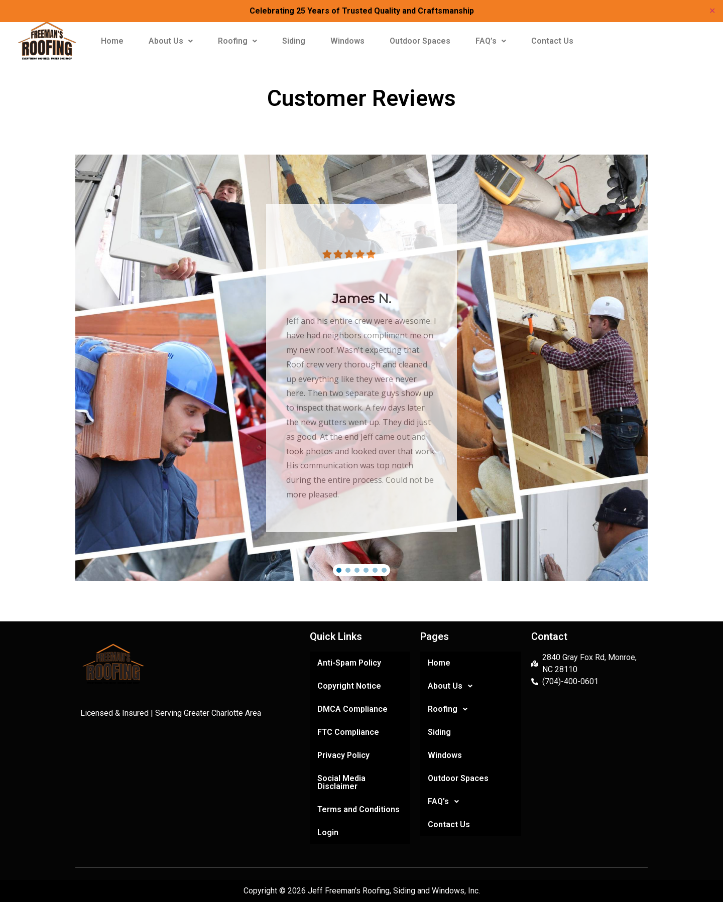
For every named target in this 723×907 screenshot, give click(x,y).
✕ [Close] (712, 11)
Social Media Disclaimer (341, 782)
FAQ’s (490, 41)
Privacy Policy (343, 755)
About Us (171, 41)
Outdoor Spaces (420, 41)
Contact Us (552, 41)
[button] (170, 41)
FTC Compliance (348, 732)
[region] (361, 368)
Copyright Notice (349, 686)
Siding (293, 41)
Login (327, 832)
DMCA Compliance (352, 709)
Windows (347, 41)
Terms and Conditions (358, 809)
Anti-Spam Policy (349, 663)
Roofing (237, 41)
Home (112, 41)
